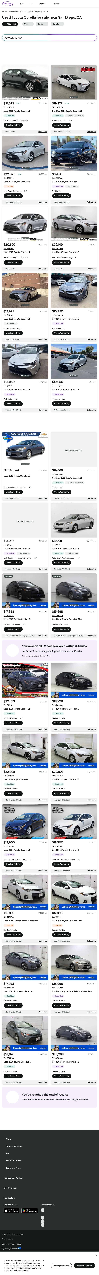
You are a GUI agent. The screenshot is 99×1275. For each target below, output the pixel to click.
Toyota (37, 11)
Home (4, 11)
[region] (49, 1263)
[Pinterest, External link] (42, 1225)
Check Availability (13, 125)
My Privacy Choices (11, 1248)
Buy (21, 4)
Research (42, 4)
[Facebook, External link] (42, 1214)
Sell (31, 4)
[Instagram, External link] (42, 1221)
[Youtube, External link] (42, 1217)
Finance (56, 4)
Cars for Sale (14, 11)
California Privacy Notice (11, 1244)
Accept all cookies (84, 1265)
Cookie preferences (61, 1265)
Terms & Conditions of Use (12, 1234)
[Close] (96, 1255)
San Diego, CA (27, 11)
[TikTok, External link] (42, 1210)
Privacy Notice (7, 1239)
